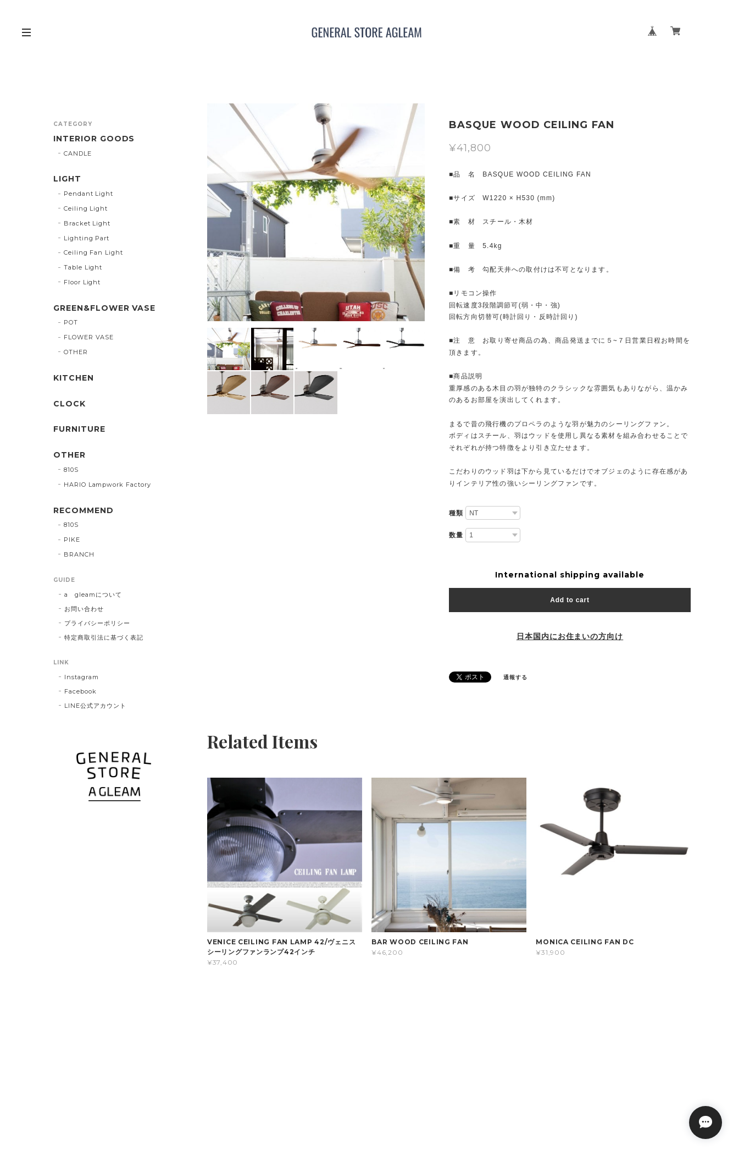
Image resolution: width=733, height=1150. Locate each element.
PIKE (72, 539)
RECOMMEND (83, 510)
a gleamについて (93, 594)
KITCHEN (73, 378)
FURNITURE (79, 429)
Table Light (83, 267)
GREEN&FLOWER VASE (104, 308)
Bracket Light (87, 223)
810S (71, 470)
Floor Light (82, 282)
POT (71, 322)
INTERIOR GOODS (94, 139)
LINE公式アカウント (95, 705)
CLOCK (69, 404)
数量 (456, 535)
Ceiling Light (86, 208)
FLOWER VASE (89, 337)
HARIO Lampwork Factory (107, 484)
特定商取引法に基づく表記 (103, 637)
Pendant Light (88, 193)
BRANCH (79, 554)
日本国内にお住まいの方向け (570, 636)
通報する (515, 677)
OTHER (76, 352)
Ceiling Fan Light (93, 252)
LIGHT (67, 179)
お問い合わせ (84, 609)
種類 (456, 513)
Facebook (80, 691)
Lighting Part (86, 238)
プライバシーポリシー (97, 623)
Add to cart (569, 600)
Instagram (81, 677)
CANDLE (78, 153)
